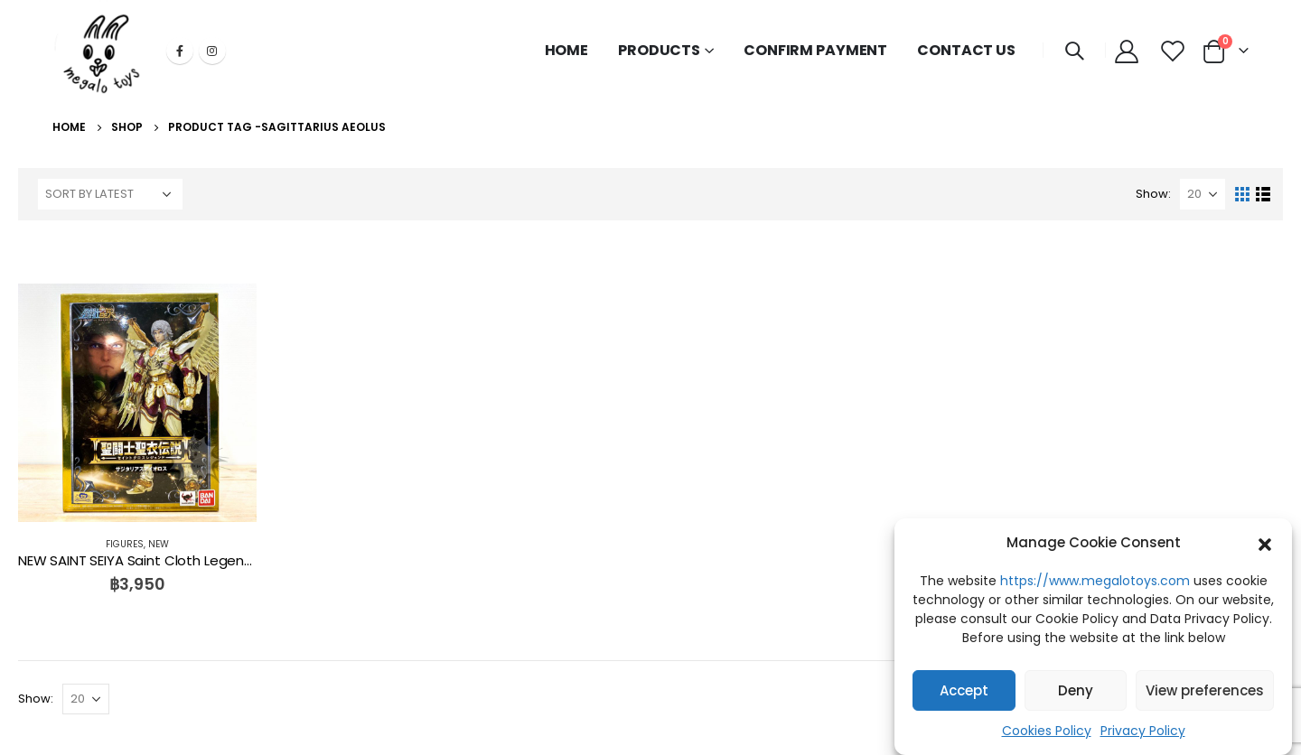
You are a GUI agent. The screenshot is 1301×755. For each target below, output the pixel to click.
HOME (567, 50)
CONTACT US (966, 50)
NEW (158, 544)
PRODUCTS (659, 50)
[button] (1265, 545)
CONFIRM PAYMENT (815, 50)
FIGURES (125, 544)
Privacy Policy (1142, 733)
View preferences (1205, 693)
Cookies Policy (1046, 733)
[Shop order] (110, 194)
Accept (964, 693)
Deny (1075, 693)
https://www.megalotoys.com (1095, 583)
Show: (1153, 193)
